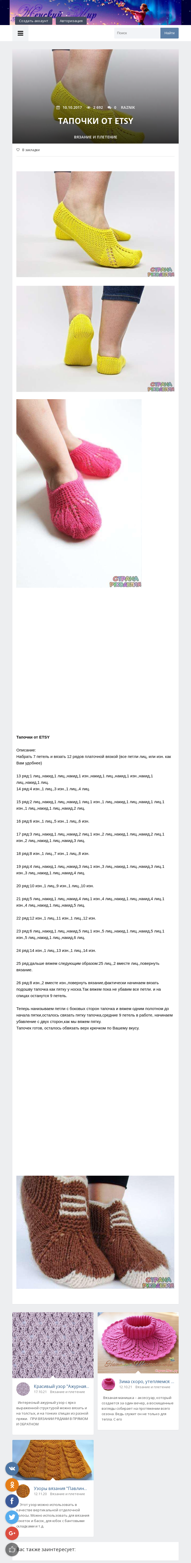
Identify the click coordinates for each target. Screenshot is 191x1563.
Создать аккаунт (33, 20)
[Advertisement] (95, 669)
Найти (169, 33)
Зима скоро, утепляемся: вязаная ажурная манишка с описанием (147, 1381)
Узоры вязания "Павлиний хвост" (62, 1488)
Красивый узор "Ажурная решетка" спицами (62, 1386)
